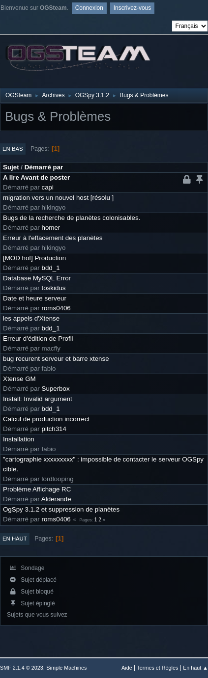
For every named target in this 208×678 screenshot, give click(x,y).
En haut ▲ (195, 668)
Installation (18, 439)
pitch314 (54, 429)
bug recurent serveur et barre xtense (56, 358)
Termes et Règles (157, 668)
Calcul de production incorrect (46, 419)
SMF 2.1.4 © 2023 (21, 668)
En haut (14, 539)
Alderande (56, 499)
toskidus (54, 288)
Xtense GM (19, 378)
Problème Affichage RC (37, 489)
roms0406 (56, 308)
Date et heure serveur (34, 298)
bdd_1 (51, 267)
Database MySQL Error (37, 278)
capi (48, 187)
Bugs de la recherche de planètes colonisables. (71, 217)
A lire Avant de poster (36, 177)
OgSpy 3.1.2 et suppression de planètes (61, 509)
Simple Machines (66, 668)
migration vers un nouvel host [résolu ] (58, 197)
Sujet (11, 167)
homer (51, 227)
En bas (12, 149)
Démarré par (44, 167)
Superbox (56, 388)
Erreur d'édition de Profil (38, 338)
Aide (126, 668)
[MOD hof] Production (34, 258)
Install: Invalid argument (37, 399)
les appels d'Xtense (31, 318)
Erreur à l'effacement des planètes (52, 238)
